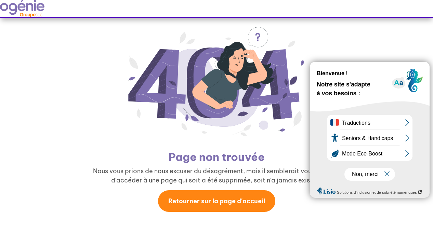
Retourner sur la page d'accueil (216, 201)
